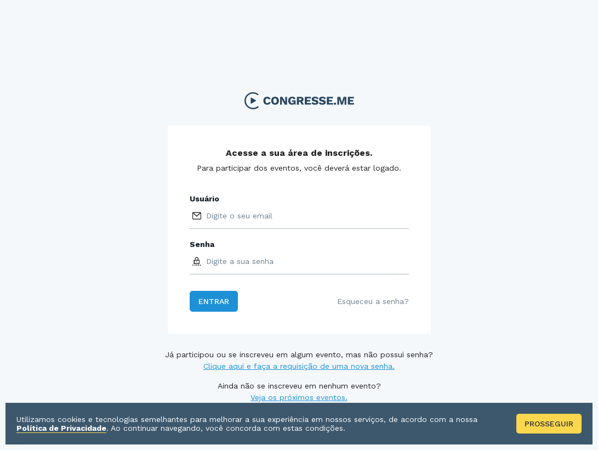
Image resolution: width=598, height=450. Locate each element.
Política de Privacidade (61, 428)
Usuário (204, 198)
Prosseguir (549, 423)
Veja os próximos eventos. (299, 397)
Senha (202, 244)
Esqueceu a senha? (373, 301)
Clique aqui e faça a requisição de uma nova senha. (299, 366)
